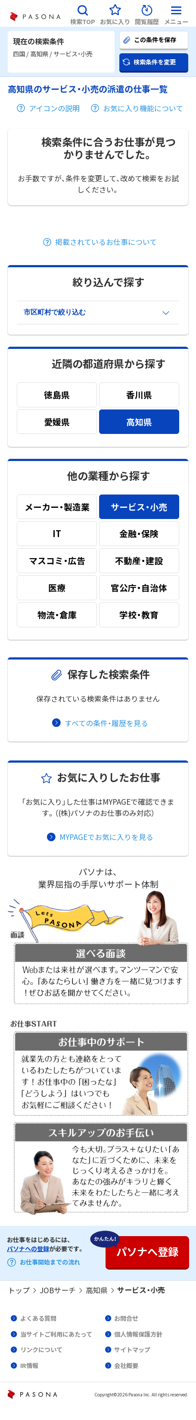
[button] (82, 13)
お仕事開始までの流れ (50, 1262)
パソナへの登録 (28, 1248)
